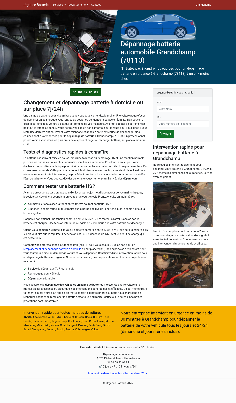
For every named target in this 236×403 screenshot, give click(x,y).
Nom (160, 102)
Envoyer (165, 134)
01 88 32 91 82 (86, 92)
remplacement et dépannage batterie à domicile (52, 249)
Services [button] (58, 4)
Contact (96, 4)
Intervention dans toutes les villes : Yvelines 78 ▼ (118, 373)
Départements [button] (77, 4)
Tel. (159, 117)
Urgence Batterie (36, 5)
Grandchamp (203, 4)
